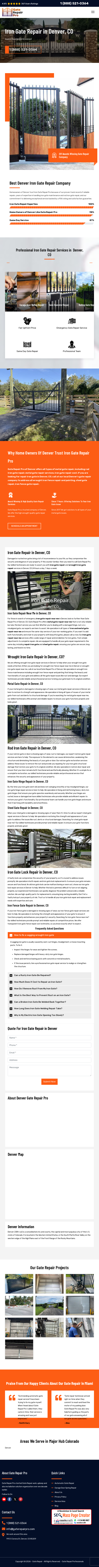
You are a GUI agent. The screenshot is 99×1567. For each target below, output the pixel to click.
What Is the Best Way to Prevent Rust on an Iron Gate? (42, 995)
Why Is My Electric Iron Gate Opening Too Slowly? (39, 1015)
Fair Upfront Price (27, 323)
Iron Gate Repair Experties (52, 204)
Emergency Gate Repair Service (72, 323)
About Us (58, 1492)
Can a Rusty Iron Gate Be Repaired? (32, 975)
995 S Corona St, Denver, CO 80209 (21, 1539)
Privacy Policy (60, 1497)
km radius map (49, 1187)
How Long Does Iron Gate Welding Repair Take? (38, 1008)
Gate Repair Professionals (73, 1561)
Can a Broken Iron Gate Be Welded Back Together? (40, 1002)
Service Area (60, 1501)
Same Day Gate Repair (27, 346)
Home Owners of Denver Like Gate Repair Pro (52, 212)
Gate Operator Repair (77, 304)
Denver (8, 1448)
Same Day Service (52, 220)
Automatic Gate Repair (64, 1483)
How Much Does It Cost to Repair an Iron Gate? (38, 982)
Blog (56, 1506)
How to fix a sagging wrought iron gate (34, 935)
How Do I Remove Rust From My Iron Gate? (35, 988)
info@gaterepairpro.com (20, 1529)
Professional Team (72, 346)
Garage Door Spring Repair (49, 304)
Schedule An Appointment (24, 526)
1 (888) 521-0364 (23, 50)
